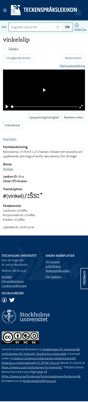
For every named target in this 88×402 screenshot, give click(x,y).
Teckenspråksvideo (58, 271)
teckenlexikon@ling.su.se (39, 381)
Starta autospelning (72, 66)
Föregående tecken (18, 58)
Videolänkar (12, 125)
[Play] (7, 107)
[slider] (44, 106)
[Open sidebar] (4, 10)
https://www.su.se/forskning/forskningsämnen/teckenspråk (41, 376)
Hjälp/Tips (80, 29)
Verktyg (8, 169)
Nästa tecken (73, 58)
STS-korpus (53, 262)
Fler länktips (53, 277)
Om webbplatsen (13, 281)
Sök (67, 27)
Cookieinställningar (14, 286)
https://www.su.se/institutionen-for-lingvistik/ (32, 367)
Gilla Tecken (53, 266)
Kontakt (7, 277)
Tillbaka (13, 49)
